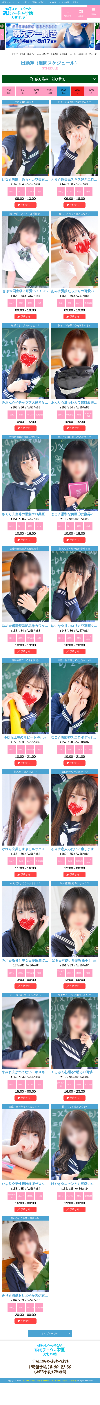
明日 (22, 92)
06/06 (64, 92)
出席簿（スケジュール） (88, 54)
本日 (9, 92)
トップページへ (50, 1334)
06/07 (77, 92)
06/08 (91, 92)
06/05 (50, 92)
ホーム (73, 54)
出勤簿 (80, 16)
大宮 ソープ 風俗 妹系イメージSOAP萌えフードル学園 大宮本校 (39, 54)
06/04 (36, 92)
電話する (68, 16)
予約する (25, 205)
